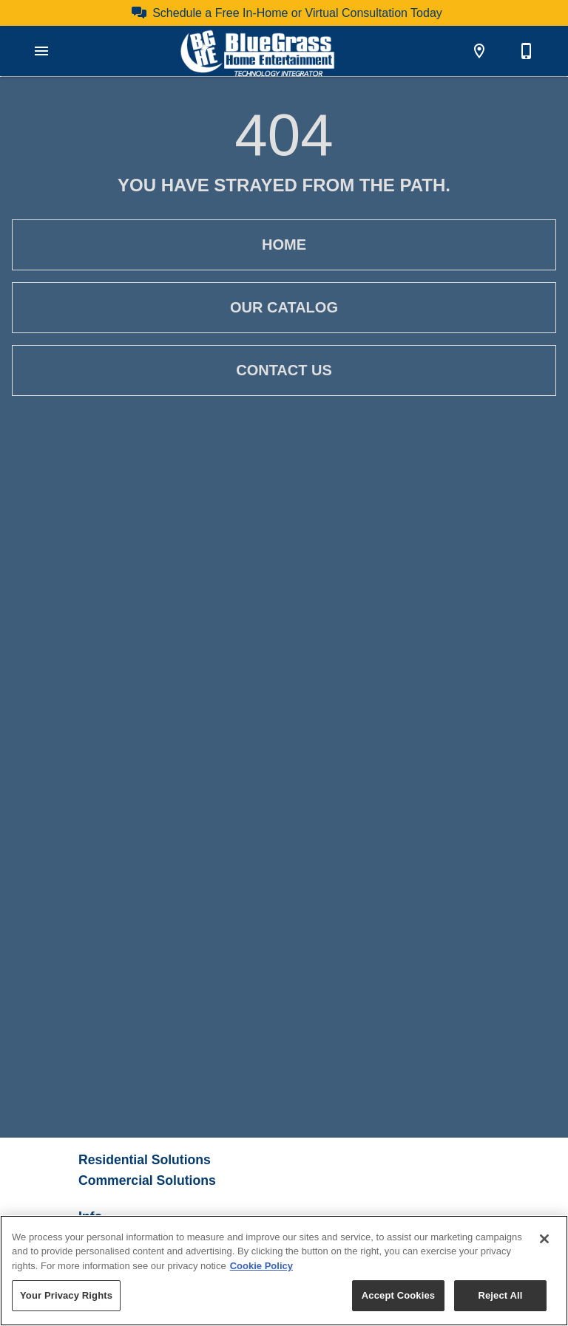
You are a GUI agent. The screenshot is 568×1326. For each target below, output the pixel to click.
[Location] (479, 51)
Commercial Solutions (147, 1180)
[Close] (544, 1239)
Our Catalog (284, 307)
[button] (41, 51)
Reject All (500, 1295)
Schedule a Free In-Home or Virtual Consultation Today (297, 13)
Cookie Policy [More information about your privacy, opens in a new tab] (261, 1265)
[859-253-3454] (526, 51)
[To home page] (257, 51)
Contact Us (284, 370)
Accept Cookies (398, 1295)
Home (284, 245)
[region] (284, 1270)
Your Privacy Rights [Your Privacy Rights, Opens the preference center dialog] (66, 1295)
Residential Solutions (144, 1159)
